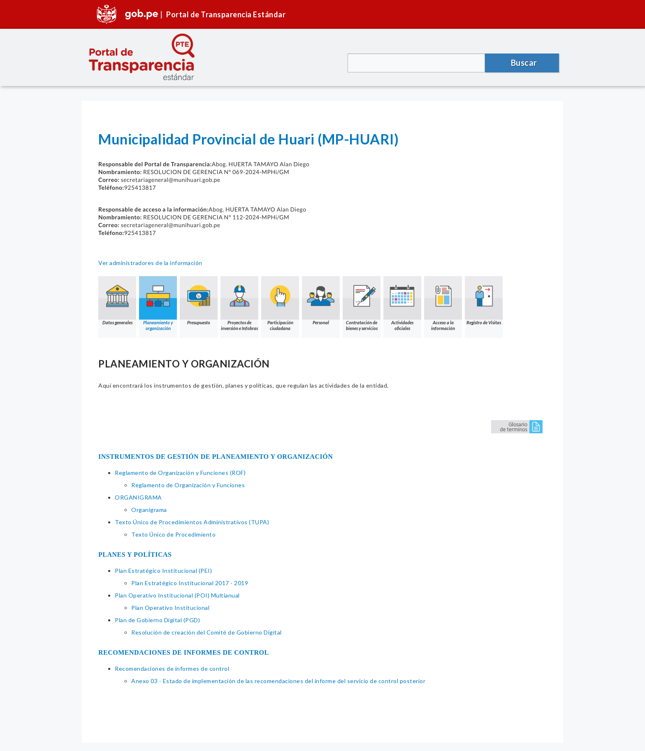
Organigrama (149, 509)
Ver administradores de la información (150, 262)
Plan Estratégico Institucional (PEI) (163, 570)
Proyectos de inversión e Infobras (239, 303)
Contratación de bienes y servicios (362, 303)
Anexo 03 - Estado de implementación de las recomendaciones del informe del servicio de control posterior (278, 680)
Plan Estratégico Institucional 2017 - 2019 (189, 582)
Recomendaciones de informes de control (172, 668)
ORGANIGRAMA (138, 497)
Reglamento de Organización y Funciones (188, 484)
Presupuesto (199, 300)
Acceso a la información (443, 303)
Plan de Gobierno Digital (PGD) (157, 619)
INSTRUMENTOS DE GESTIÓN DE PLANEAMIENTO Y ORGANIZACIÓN (215, 456)
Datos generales (117, 300)
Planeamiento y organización (158, 303)
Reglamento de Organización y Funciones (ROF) (180, 472)
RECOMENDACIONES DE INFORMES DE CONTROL (183, 652)
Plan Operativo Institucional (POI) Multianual (177, 595)
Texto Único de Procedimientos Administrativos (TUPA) (192, 521)
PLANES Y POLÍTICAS (135, 554)
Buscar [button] (524, 62)
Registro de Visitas (484, 300)
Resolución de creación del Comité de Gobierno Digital (206, 632)
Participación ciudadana (280, 303)
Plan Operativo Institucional (170, 607)
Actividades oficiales (402, 303)
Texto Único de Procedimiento (173, 534)
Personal (321, 300)
